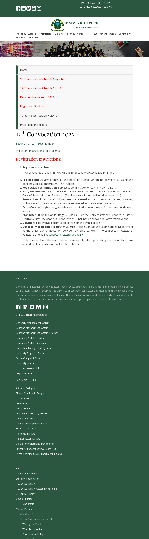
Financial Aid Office (26, 428)
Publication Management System (33, 348)
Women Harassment (27, 473)
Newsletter (21, 403)
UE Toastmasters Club (28, 368)
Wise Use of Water (32, 529)
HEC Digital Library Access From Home (36, 488)
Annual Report (23, 408)
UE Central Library (25, 493)
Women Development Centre (31, 423)
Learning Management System (32, 327)
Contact (108, 6)
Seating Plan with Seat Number (35, 143)
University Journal (25, 363)
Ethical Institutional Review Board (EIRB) (37, 448)
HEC (18, 468)
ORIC (72, 33)
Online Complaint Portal (28, 358)
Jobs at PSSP (22, 398)
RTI (99, 2)
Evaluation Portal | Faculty (30, 338)
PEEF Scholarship (25, 503)
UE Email (91, 2)
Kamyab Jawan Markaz (28, 438)
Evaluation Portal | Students (31, 343)
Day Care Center (24, 373)
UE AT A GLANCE (25, 514)
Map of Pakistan (24, 508)
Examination (61, 33)
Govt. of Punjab (24, 498)
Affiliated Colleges (90, 6)
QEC (95, 33)
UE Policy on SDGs (26, 418)
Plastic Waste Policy (32, 534)
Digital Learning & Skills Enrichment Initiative (39, 453)
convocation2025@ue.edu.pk (65, 234)
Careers (81, 33)
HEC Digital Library (25, 483)
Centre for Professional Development (35, 443)
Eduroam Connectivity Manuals (32, 413)
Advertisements (108, 33)
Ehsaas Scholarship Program (31, 393)
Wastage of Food (31, 524)
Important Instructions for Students (38, 151)
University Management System (32, 322)
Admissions (47, 33)
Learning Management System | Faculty (37, 332)
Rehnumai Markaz (25, 433)
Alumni (107, 2)
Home (82, 2)
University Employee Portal (30, 353)
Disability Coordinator (27, 478)
